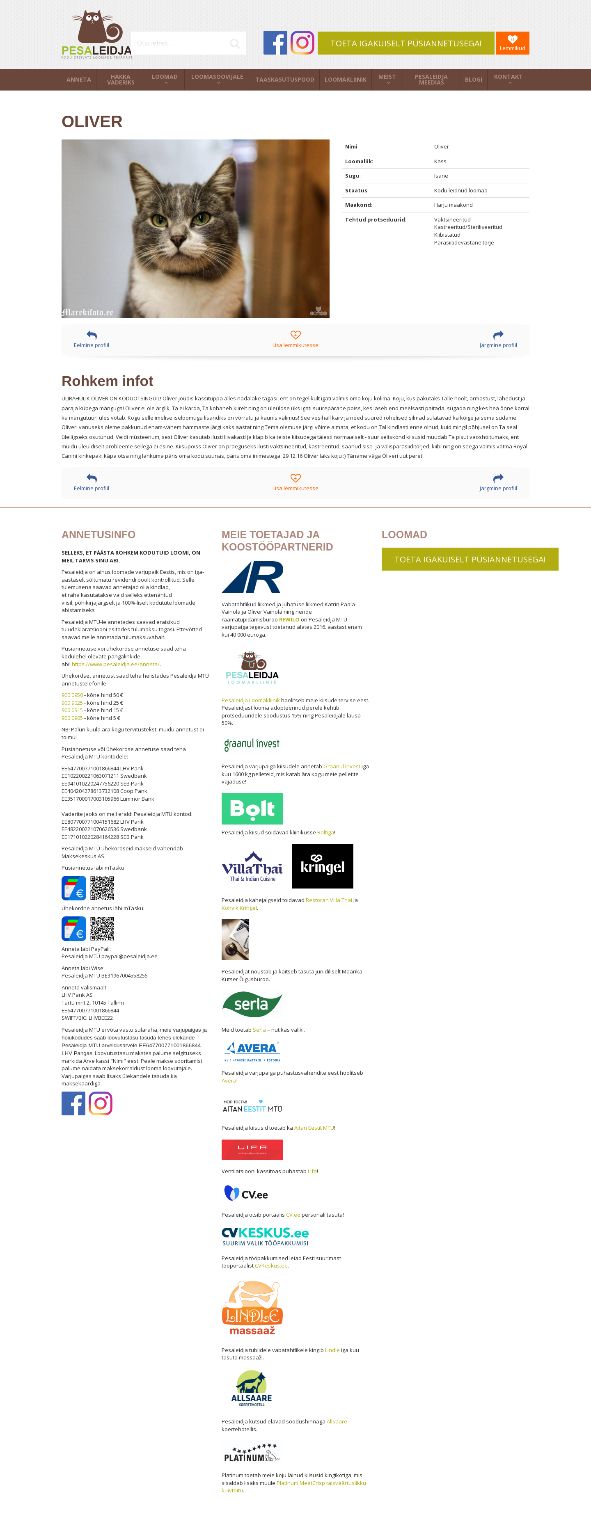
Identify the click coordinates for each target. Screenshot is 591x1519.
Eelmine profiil (91, 339)
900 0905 (72, 718)
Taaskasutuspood (284, 79)
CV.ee (293, 1214)
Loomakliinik (346, 79)
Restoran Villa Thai (329, 900)
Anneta (78, 79)
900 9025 (72, 702)
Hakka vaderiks (121, 79)
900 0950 (72, 695)
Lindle (332, 1350)
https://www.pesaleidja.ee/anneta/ (116, 664)
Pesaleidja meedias (431, 79)
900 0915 (72, 710)
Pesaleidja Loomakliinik (251, 700)
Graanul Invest (341, 766)
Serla (259, 1029)
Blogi (473, 79)
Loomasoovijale (217, 76)
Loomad (165, 76)
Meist (387, 76)
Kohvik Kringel (239, 907)
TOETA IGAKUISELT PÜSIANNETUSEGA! (406, 43)
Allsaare (337, 1421)
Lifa (312, 1171)
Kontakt (508, 76)
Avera (229, 1080)
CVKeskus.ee (271, 1265)
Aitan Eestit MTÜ (314, 1127)
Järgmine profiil (498, 339)
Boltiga (325, 832)
